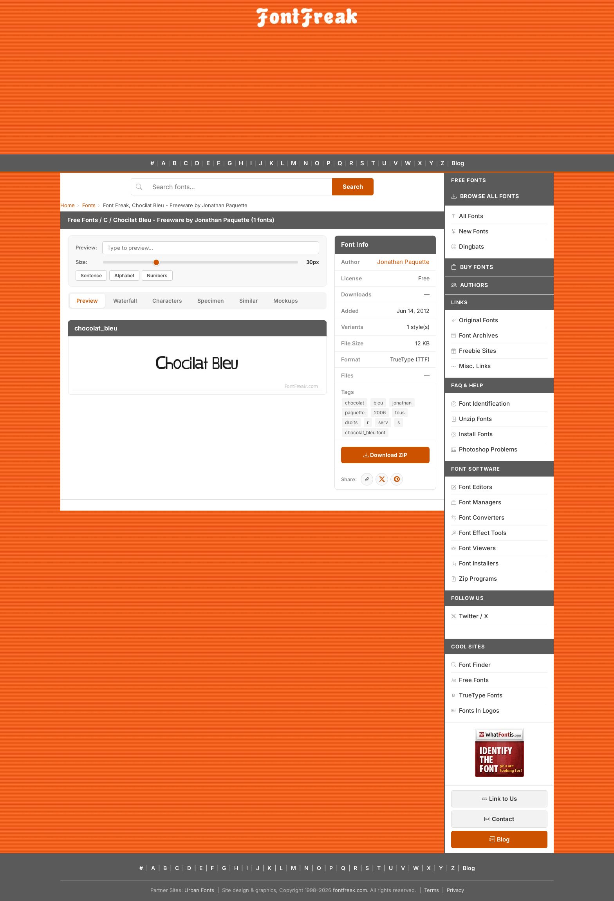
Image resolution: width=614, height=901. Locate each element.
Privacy (455, 890)
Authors (469, 285)
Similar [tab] (250, 301)
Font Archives (474, 335)
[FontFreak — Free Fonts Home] (306, 17)
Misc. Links (471, 366)
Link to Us (499, 798)
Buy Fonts (472, 267)
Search (353, 186)
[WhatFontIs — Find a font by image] (499, 774)
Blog (457, 163)
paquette (355, 412)
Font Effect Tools (478, 532)
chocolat (354, 403)
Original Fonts (474, 320)
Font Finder (471, 664)
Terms (431, 890)
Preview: (86, 247)
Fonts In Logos (475, 710)
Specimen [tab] (212, 301)
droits (351, 422)
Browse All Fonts (485, 196)
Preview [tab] (87, 301)
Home (67, 205)
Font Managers (476, 502)
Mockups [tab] (288, 301)
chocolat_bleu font (365, 432)
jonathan (402, 403)
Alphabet (124, 275)
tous (400, 412)
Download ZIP (385, 454)
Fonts (89, 205)
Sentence (91, 275)
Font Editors (471, 487)
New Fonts (469, 231)
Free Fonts (82, 220)
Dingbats (467, 246)
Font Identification (480, 403)
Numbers (157, 275)
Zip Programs (474, 578)
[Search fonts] (239, 186)
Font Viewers (473, 548)
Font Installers (474, 563)
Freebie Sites (473, 350)
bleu (378, 403)
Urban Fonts (199, 890)
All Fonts (467, 216)
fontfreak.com (350, 890)
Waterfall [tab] (126, 301)
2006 (380, 412)
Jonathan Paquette (222, 220)
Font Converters (477, 517)
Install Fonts (472, 434)
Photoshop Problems (484, 449)
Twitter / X (469, 616)
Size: (81, 262)
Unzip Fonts (471, 419)
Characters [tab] (168, 301)
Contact (499, 819)
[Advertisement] (307, 95)
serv (383, 422)
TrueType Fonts (476, 695)
